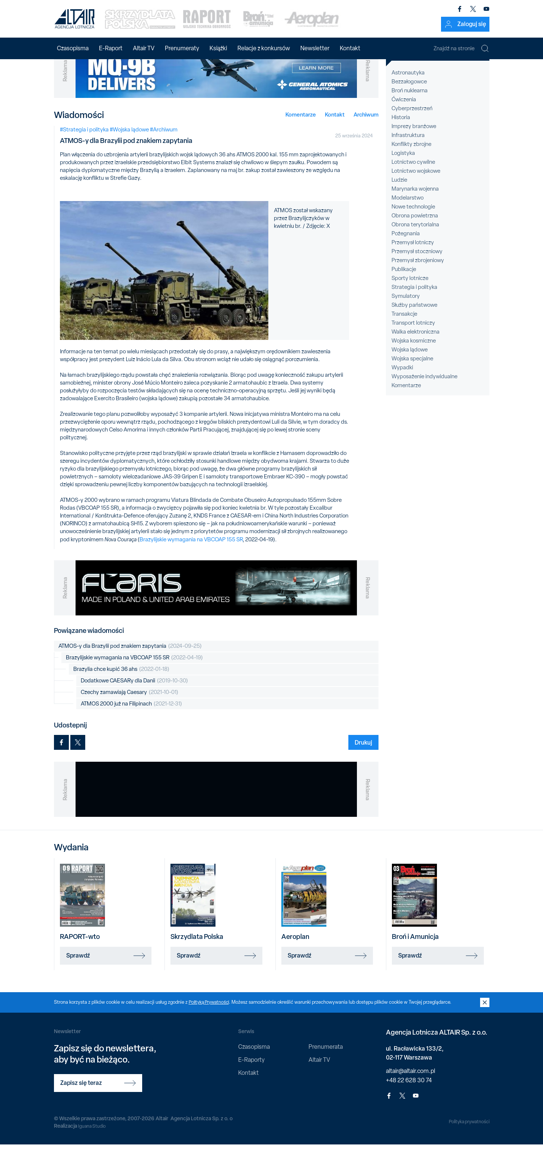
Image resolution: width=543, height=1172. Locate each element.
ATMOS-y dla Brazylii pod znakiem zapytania (130, 674)
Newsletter (314, 48)
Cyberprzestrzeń (412, 136)
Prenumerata (326, 1074)
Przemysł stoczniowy (417, 279)
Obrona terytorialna (415, 252)
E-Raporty (251, 1087)
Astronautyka (408, 100)
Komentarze (300, 142)
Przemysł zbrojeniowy (418, 288)
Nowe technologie (413, 234)
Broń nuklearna (410, 118)
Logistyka (403, 180)
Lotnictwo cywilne (413, 189)
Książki (218, 48)
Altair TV (143, 48)
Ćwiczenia (404, 127)
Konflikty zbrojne (411, 171)
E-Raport (110, 48)
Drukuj (363, 770)
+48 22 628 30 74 (409, 1108)
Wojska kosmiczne (414, 368)
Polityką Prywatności (211, 1029)
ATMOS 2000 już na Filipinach (131, 731)
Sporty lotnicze (410, 305)
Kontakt (350, 48)
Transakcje (404, 341)
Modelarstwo (408, 225)
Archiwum (366, 142)
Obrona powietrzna (415, 243)
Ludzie (399, 207)
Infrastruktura (408, 162)
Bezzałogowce (409, 109)
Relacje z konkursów (263, 48)
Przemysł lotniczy (413, 270)
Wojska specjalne (412, 386)
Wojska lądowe (410, 377)
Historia (401, 145)
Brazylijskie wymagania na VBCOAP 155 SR (191, 567)
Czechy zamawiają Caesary (129, 720)
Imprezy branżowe (414, 153)
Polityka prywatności (465, 1149)
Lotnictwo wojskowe (416, 198)
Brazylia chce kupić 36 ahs (121, 697)
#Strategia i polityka (84, 157)
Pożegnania (406, 261)
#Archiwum (164, 157)
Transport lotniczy (413, 350)
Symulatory (406, 323)
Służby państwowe (414, 332)
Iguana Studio (93, 1153)
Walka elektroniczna (416, 359)
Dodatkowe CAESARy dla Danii (134, 708)
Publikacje (404, 296)
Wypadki (402, 395)
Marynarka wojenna (415, 216)
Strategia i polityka (414, 314)
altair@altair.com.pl (410, 1098)
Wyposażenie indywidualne (424, 404)
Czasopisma (73, 48)
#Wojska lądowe (129, 157)
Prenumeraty (182, 48)
